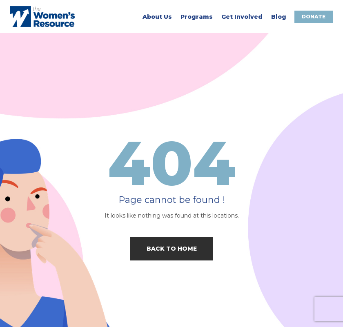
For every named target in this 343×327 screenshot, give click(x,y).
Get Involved (242, 16)
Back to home (172, 248)
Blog (278, 16)
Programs (196, 16)
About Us (157, 16)
